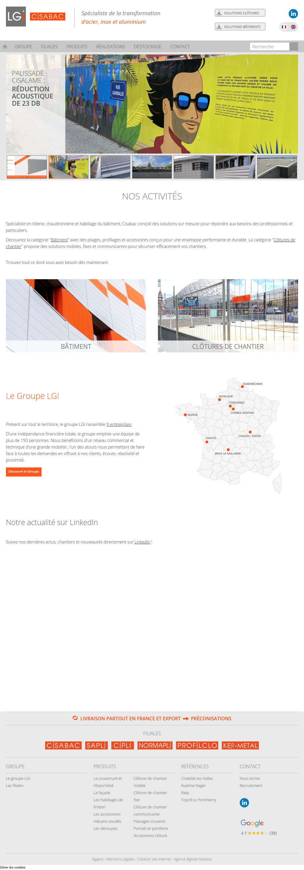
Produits (76, 46)
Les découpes (106, 828)
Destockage (148, 46)
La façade (102, 792)
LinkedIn (142, 542)
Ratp (185, 792)
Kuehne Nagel (193, 785)
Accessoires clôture (150, 835)
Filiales (49, 46)
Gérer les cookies (13, 867)
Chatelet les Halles (197, 778)
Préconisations (211, 718)
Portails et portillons (151, 828)
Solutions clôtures (241, 13)
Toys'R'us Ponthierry (198, 799)
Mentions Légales (120, 859)
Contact (180, 46)
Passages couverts (149, 821)
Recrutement (251, 785)
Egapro (97, 859)
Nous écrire (250, 778)
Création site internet (154, 859)
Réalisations (110, 46)
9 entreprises (119, 424)
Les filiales (14, 785)
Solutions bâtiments (242, 26)
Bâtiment (59, 240)
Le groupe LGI (18, 778)
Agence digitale (186, 859)
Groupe (23, 46)
